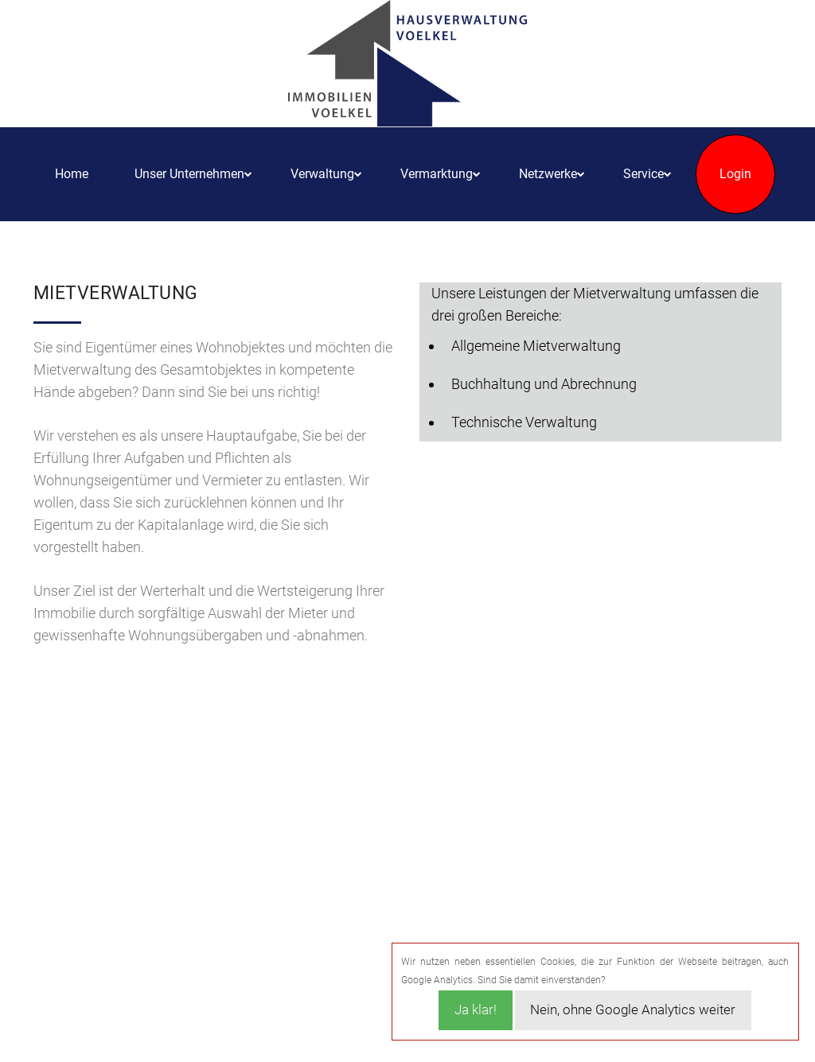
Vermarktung (436, 173)
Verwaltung (322, 173)
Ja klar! (475, 1009)
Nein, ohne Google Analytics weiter (632, 1009)
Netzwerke (548, 173)
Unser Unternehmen (189, 173)
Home (71, 173)
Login (735, 173)
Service (643, 173)
